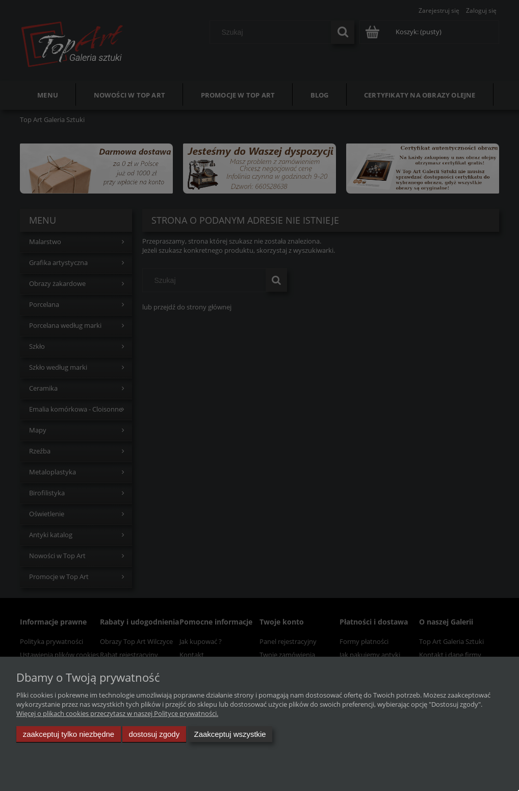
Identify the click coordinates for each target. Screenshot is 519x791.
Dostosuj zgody (153, 734)
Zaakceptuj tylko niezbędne (68, 734)
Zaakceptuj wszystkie (230, 734)
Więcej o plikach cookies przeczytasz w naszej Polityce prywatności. (117, 713)
